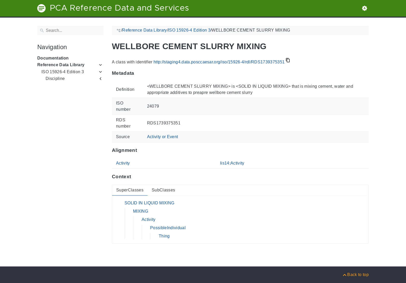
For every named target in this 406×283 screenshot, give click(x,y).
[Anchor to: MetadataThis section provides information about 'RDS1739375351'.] (139, 73)
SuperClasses (129, 190)
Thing (164, 236)
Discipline (55, 78)
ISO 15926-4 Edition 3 (62, 72)
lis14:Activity (232, 163)
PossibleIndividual (168, 228)
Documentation (53, 58)
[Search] (70, 30)
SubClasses (163, 190)
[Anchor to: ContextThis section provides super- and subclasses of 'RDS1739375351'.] (136, 177)
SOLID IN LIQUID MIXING (149, 203)
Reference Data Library (60, 65)
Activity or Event (162, 137)
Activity (123, 163)
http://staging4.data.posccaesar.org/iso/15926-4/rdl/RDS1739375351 (219, 62)
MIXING (140, 211)
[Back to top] (355, 274)
